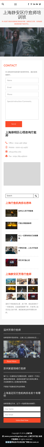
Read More (11, 361)
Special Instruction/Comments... (22, 109)
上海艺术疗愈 (33, 436)
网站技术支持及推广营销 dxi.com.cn (25, 442)
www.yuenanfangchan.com (16, 436)
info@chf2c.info (15, 152)
